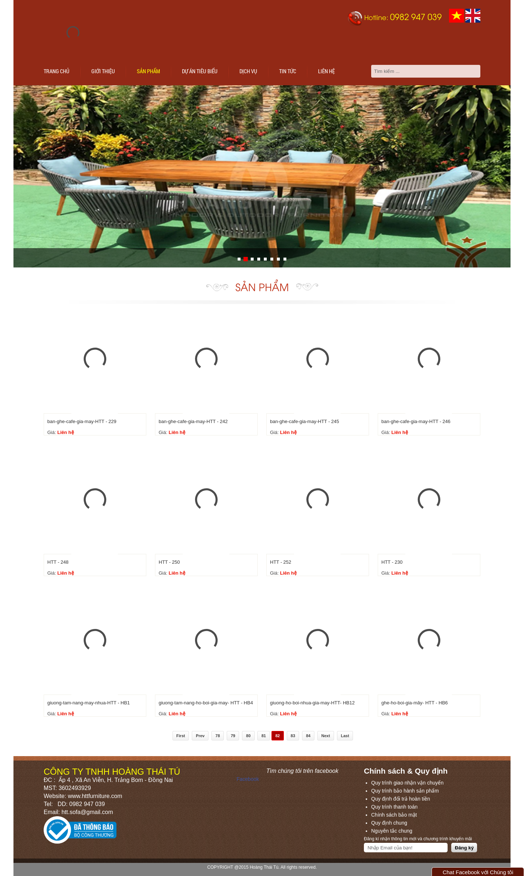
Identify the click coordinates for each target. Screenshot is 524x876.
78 (217, 736)
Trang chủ (57, 71)
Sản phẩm (148, 71)
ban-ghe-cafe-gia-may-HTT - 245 (304, 421)
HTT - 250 (169, 562)
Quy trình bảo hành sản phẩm (405, 791)
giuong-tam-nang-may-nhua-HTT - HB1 (88, 702)
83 (293, 736)
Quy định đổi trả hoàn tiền (400, 799)
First (180, 736)
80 (248, 736)
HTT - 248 (57, 562)
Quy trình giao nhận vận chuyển (407, 783)
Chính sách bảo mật (394, 815)
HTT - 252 (280, 562)
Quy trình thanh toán (394, 807)
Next (325, 736)
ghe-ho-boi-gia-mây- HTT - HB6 (414, 702)
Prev (200, 736)
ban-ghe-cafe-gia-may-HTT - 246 (415, 421)
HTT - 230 (391, 562)
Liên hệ (326, 71)
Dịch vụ (248, 71)
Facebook (248, 779)
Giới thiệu (103, 71)
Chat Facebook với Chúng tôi (477, 872)
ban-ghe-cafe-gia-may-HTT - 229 (81, 421)
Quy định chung (389, 823)
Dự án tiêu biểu (200, 71)
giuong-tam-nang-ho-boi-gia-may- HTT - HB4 (206, 702)
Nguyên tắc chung (391, 831)
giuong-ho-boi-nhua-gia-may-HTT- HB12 (312, 702)
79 (233, 736)
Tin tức (287, 71)
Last (345, 736)
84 (308, 736)
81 (263, 736)
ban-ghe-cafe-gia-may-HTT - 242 (193, 421)
